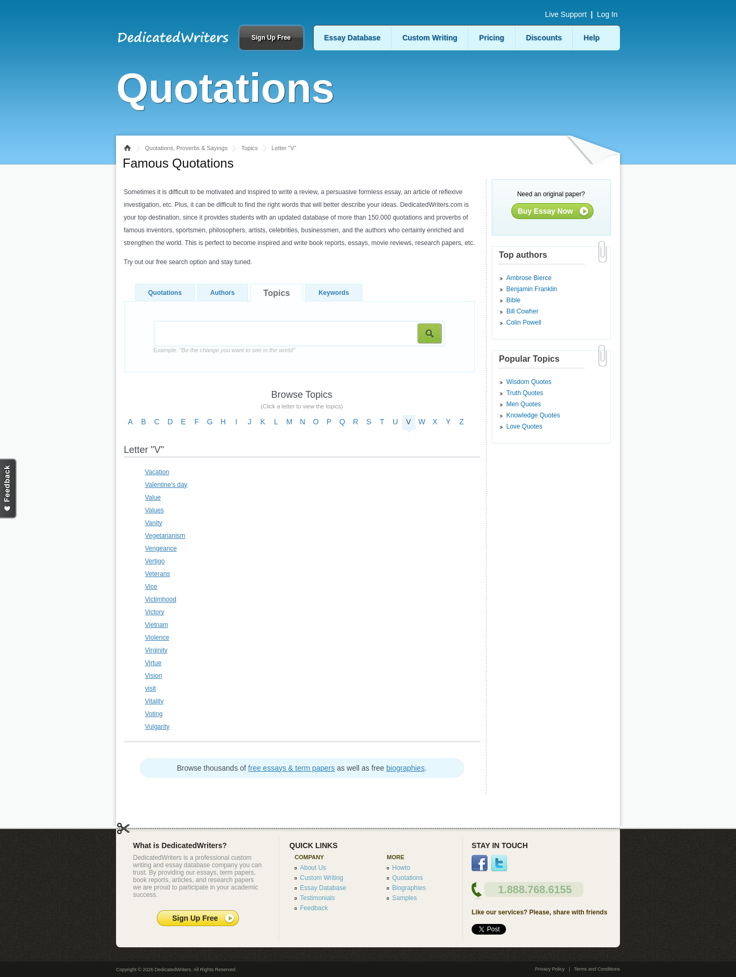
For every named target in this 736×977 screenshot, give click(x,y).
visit (150, 688)
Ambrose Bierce (529, 278)
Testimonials (317, 898)
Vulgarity (157, 726)
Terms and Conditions (597, 969)
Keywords (333, 292)
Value (153, 497)
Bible (514, 300)
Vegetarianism (165, 535)
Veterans (157, 574)
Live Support (566, 14)
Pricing (491, 37)
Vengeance (161, 548)
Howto (401, 867)
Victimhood (160, 599)
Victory (154, 612)
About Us (313, 867)
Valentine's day (166, 484)
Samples (404, 898)
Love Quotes (525, 426)
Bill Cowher (523, 311)
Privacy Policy (550, 969)
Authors (222, 292)
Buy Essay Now (545, 211)
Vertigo (155, 561)
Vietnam (157, 625)
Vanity (153, 523)
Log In (607, 14)
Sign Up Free (270, 37)
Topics (249, 148)
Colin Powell (524, 322)
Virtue (153, 663)
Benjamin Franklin (532, 289)
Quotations (165, 292)
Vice (151, 586)
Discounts (544, 37)
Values (154, 510)
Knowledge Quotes (533, 415)
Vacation (157, 472)
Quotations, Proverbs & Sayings (186, 148)
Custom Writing (429, 37)
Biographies (408, 888)
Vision (153, 675)
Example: (224, 350)
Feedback (314, 908)
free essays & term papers (291, 768)
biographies (405, 768)
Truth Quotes (525, 393)
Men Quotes (524, 404)
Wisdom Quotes (529, 382)
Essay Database (352, 37)
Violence (157, 637)
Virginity (156, 650)
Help (591, 37)
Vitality (154, 701)
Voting (154, 714)
